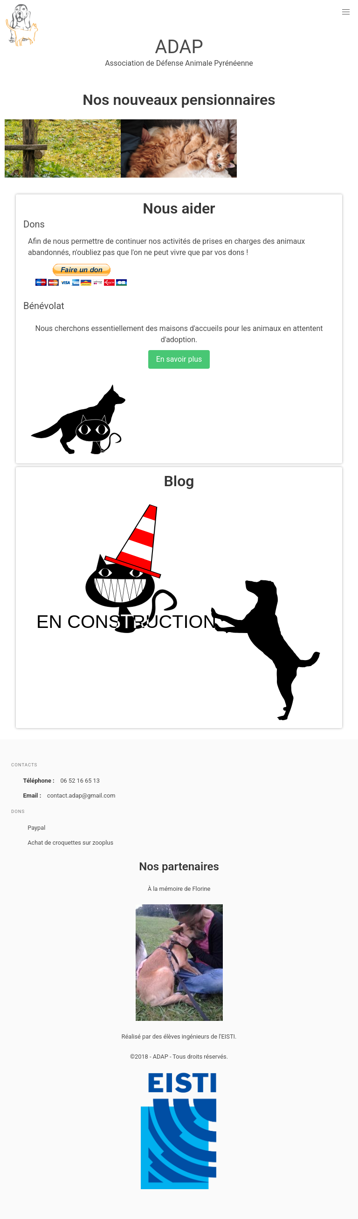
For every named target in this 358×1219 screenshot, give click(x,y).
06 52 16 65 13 (80, 780)
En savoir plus (179, 359)
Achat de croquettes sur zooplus (70, 842)
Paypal (36, 827)
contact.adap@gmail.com (81, 795)
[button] (346, 12)
